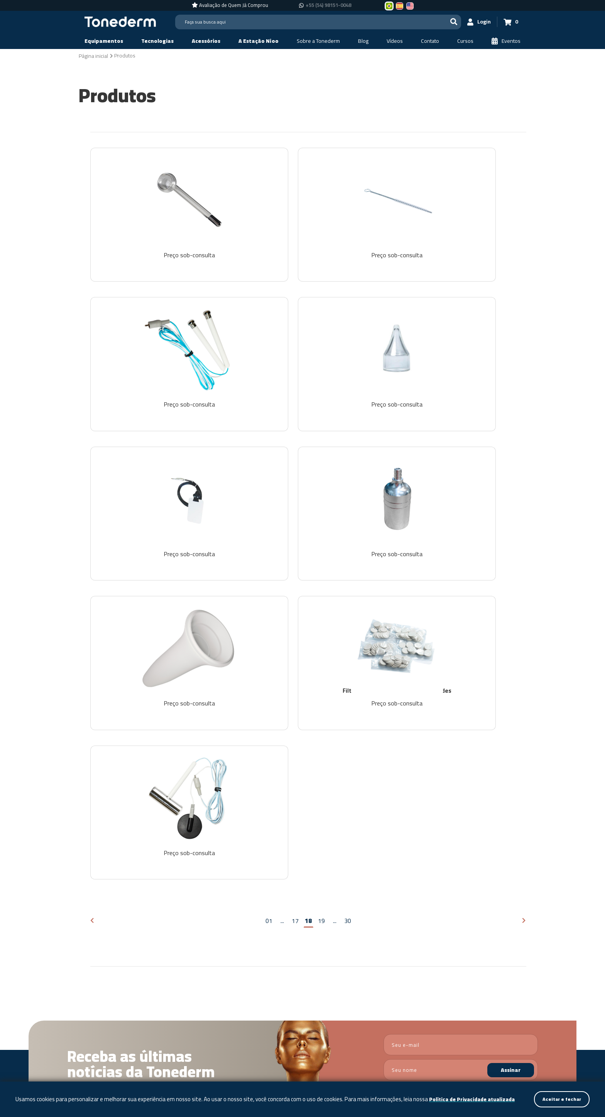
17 (295, 694)
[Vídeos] (395, 41)
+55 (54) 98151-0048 (451, 1030)
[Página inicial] (93, 55)
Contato (386, 932)
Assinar (511, 844)
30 (347, 694)
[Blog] (363, 41)
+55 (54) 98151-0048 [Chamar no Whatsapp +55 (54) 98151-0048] (328, 5)
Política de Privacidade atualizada (61, 1099)
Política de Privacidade (497, 864)
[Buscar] (439, 21)
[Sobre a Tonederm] (318, 41)
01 (268, 694)
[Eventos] (506, 41)
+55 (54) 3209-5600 (458, 1019)
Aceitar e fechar (560, 1094)
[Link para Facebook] (511, 1019)
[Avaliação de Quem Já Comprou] (230, 5)
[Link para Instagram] (521, 1019)
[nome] (461, 843)
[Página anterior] (92, 694)
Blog (319, 932)
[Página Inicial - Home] (120, 21)
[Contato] (430, 41)
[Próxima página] (524, 694)
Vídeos (350, 932)
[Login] (468, 22)
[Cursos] (465, 41)
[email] (461, 818)
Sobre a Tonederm (273, 932)
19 (321, 694)
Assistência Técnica (440, 932)
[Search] (311, 22)
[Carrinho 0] (507, 22)
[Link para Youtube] (533, 1019)
